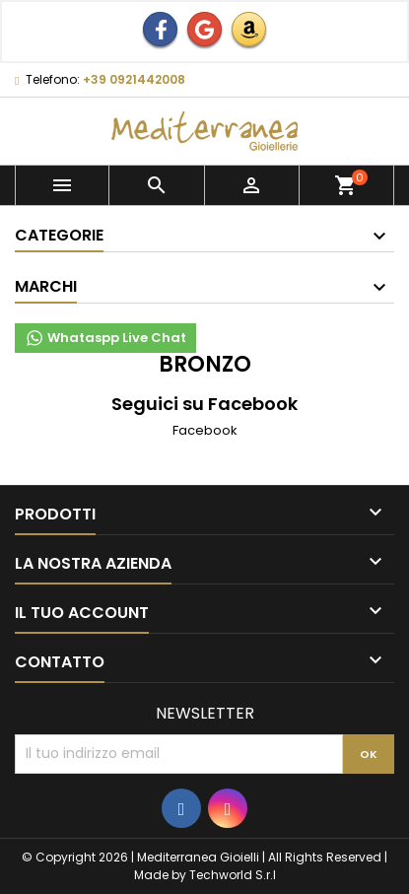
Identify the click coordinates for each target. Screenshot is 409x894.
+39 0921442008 (134, 79)
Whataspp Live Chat (105, 338)
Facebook (205, 430)
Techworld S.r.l (232, 874)
